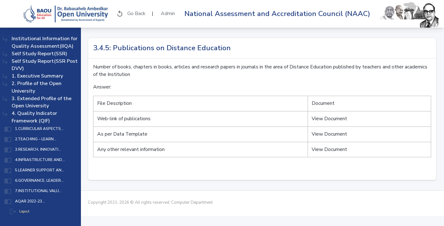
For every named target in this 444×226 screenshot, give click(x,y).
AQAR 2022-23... (30, 201)
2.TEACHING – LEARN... (35, 139)
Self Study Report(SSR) (39, 53)
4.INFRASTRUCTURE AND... (40, 159)
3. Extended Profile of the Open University (41, 102)
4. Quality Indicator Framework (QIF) (34, 117)
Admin (167, 13)
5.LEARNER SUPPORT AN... (39, 170)
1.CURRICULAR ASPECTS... (39, 128)
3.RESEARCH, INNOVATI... (38, 149)
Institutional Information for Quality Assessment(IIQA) (44, 42)
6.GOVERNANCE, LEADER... (39, 180)
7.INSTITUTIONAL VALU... (38, 190)
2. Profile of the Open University (36, 87)
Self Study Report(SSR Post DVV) (45, 65)
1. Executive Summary (37, 76)
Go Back (130, 14)
